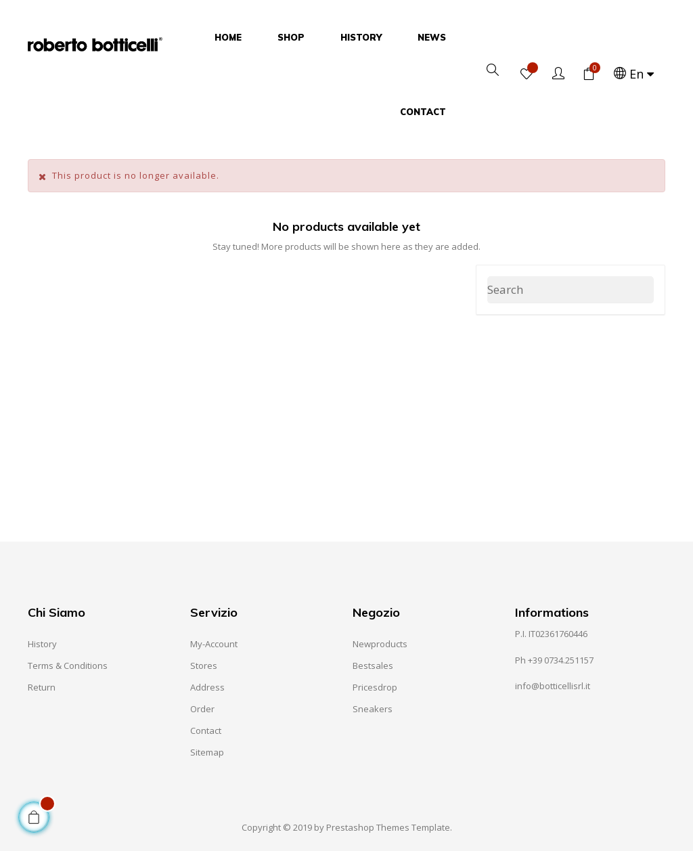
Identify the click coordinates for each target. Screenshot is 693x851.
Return (41, 687)
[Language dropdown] (635, 74)
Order (202, 709)
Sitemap (207, 752)
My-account (214, 644)
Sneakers (373, 709)
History (42, 644)
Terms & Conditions (68, 665)
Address (207, 687)
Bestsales (373, 665)
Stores (203, 665)
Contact (205, 730)
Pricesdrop (375, 687)
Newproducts (380, 644)
